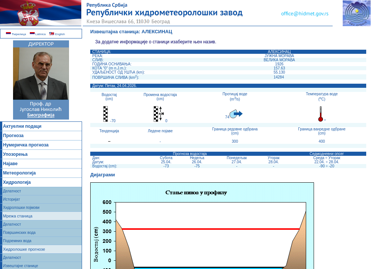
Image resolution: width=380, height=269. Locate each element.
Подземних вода (17, 241)
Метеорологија (19, 173)
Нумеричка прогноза (25, 145)
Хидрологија (17, 182)
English (57, 34)
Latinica (38, 34)
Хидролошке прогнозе (24, 249)
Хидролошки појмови (21, 207)
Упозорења (15, 154)
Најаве (10, 163)
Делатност (12, 191)
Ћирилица (16, 34)
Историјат (11, 199)
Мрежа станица (17, 216)
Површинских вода (19, 233)
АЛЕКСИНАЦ (157, 31)
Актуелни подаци (22, 126)
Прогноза (13, 135)
